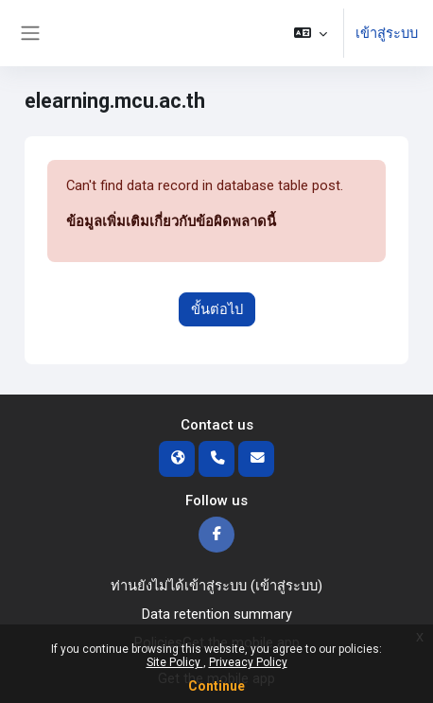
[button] (310, 33)
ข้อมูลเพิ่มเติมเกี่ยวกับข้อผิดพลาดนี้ (171, 221)
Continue (216, 686)
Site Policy (175, 662)
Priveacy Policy (248, 662)
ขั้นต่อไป (217, 309)
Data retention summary (217, 614)
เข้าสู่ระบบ (386, 33)
